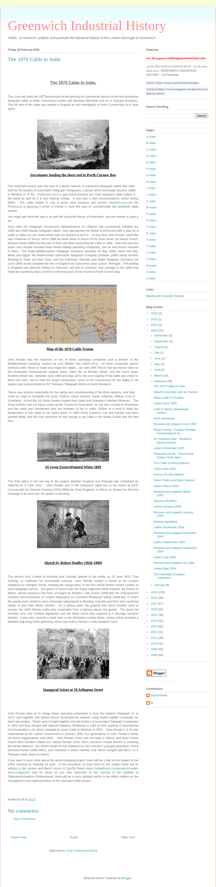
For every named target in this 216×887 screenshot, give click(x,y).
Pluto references (164, 418)
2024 (154, 319)
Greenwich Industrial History (87, 25)
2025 (154, 313)
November (161, 335)
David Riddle (159, 695)
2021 (154, 325)
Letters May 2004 (164, 568)
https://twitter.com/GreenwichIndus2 (177, 83)
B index (151, 143)
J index (150, 188)
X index (151, 272)
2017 (154, 603)
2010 (154, 643)
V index (151, 259)
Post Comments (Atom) (82, 850)
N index (151, 214)
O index (151, 220)
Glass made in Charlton (168, 397)
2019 (154, 592)
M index (151, 207)
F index (151, 169)
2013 (154, 626)
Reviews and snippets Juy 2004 (174, 563)
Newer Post (18, 837)
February (160, 381)
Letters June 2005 (165, 403)
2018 (154, 597)
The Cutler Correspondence (171, 463)
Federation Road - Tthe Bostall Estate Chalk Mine (173, 455)
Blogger (126, 878)
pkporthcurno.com (121, 202)
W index (151, 265)
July (157, 352)
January (160, 585)
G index (151, 175)
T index (151, 246)
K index (151, 201)
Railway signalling (165, 521)
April (157, 369)
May (157, 364)
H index (151, 181)
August (159, 347)
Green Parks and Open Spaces (173, 480)
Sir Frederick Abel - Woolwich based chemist (172, 440)
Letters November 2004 (168, 527)
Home (74, 837)
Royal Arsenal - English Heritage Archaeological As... (174, 431)
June (158, 358)
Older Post (128, 837)
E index (151, 162)
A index (151, 136)
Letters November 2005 (168, 448)
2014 (154, 620)
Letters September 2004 (169, 542)
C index (151, 149)
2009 (154, 649)
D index (151, 156)
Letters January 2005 (167, 506)
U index (151, 252)
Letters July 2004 (164, 557)
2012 (154, 632)
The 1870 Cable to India (169, 386)
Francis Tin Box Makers (168, 474)
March (158, 375)
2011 (154, 638)
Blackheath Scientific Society (165, 296)
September (161, 341)
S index (151, 239)
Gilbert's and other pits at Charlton (175, 392)
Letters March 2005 (166, 486)
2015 (154, 615)
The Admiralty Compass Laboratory (168, 576)
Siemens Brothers (165, 501)
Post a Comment (24, 819)
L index (150, 194)
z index (150, 278)
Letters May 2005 (164, 469)
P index (151, 227)
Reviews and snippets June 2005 (174, 424)
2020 (154, 330)
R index (151, 233)
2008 (154, 655)
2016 (154, 609)
